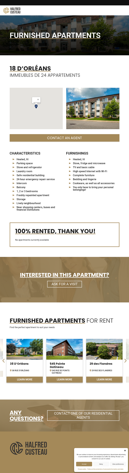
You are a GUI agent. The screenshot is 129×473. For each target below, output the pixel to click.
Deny (101, 464)
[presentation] (3, 361)
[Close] (38, 99)
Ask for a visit (64, 284)
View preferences (118, 464)
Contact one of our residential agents (83, 415)
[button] (125, 451)
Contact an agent (64, 137)
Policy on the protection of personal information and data (105, 469)
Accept (84, 464)
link (24, 361)
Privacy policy (82, 469)
